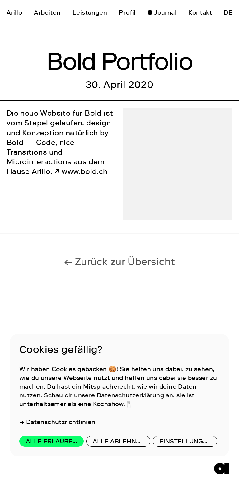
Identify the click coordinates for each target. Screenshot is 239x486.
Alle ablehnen (119, 441)
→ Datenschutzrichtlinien (57, 422)
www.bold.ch (84, 171)
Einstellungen (185, 441)
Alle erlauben (51, 441)
